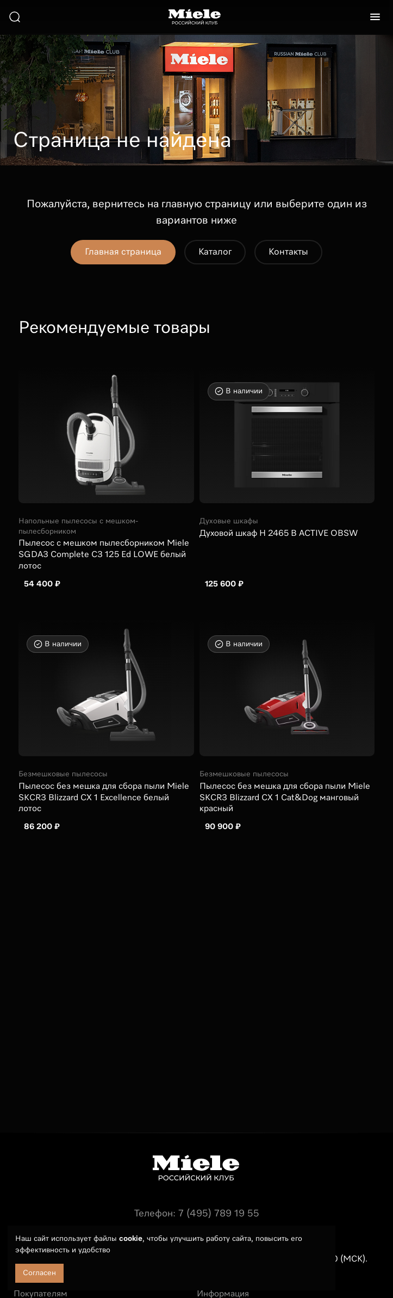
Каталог (215, 252)
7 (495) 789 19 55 (218, 1214)
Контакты (288, 252)
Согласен (39, 1273)
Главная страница (123, 252)
